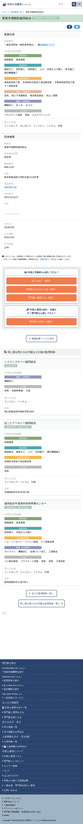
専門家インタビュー (14, 761)
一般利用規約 (9, 805)
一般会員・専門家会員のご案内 (19, 785)
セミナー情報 (10, 766)
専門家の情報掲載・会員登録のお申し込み (22, 812)
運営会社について (11, 801)
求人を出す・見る (11, 722)
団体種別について (46, 45)
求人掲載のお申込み (14, 732)
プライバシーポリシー (13, 808)
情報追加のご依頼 (47, 259)
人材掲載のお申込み (15, 746)
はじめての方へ (11, 775)
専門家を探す (9, 663)
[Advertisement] (41, 635)
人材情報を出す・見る (16, 736)
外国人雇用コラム (13, 756)
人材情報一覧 (10, 741)
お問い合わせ (10, 790)
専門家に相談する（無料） (41, 297)
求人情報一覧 (10, 727)
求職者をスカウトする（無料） (41, 289)
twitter (6, 815)
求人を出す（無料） (41, 281)
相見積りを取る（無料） (41, 321)
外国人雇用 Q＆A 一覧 (16, 707)
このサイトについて (12, 798)
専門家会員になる (13, 717)
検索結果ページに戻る (41, 338)
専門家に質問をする (14, 712)
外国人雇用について (12, 751)
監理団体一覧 (16, 12)
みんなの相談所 (10, 702)
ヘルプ (5, 770)
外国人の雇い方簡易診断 (16, 780)
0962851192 (10, 187)
